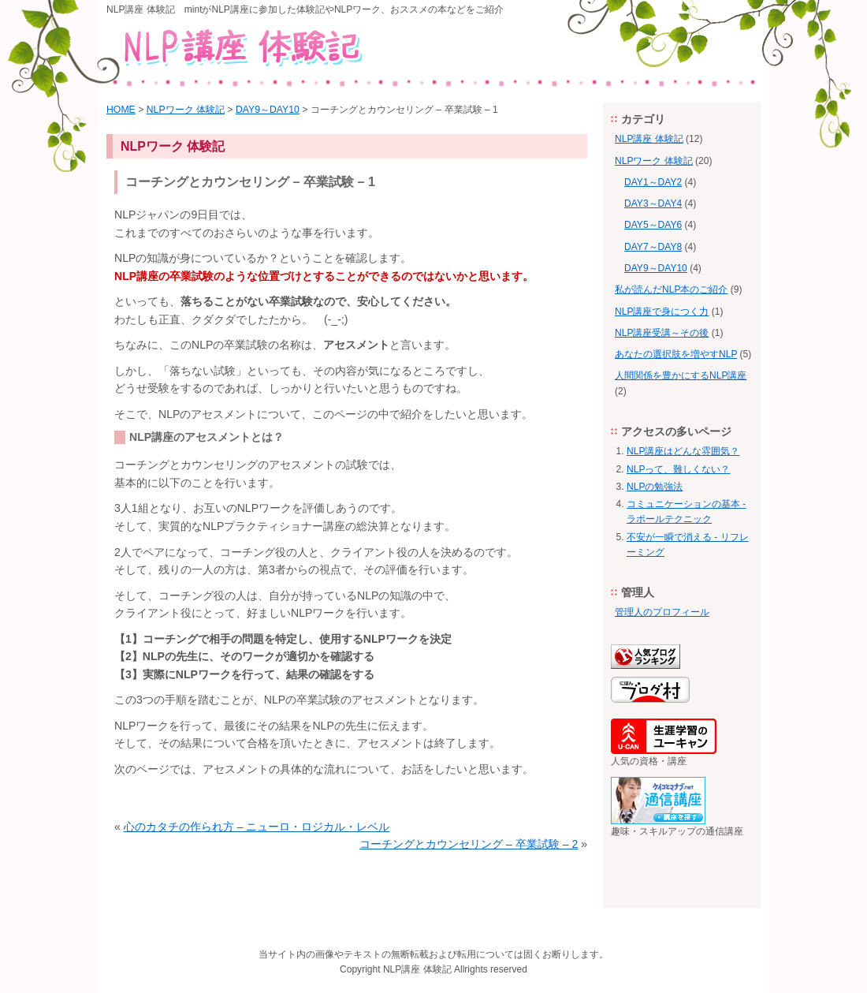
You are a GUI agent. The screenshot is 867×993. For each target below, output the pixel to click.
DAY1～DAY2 (653, 182)
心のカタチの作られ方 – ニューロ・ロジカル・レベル (257, 826)
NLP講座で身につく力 (662, 311)
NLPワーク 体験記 (186, 109)
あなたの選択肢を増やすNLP (676, 354)
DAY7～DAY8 (653, 246)
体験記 (437, 969)
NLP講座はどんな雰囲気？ (683, 451)
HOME (121, 109)
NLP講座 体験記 (649, 138)
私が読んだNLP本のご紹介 (671, 289)
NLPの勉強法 (655, 486)
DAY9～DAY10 (268, 109)
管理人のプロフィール (662, 612)
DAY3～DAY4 (653, 203)
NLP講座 (401, 969)
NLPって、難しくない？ (678, 469)
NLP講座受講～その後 (662, 332)
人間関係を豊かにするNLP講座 (680, 375)
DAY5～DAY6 (653, 224)
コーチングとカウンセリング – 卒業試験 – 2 (468, 844)
